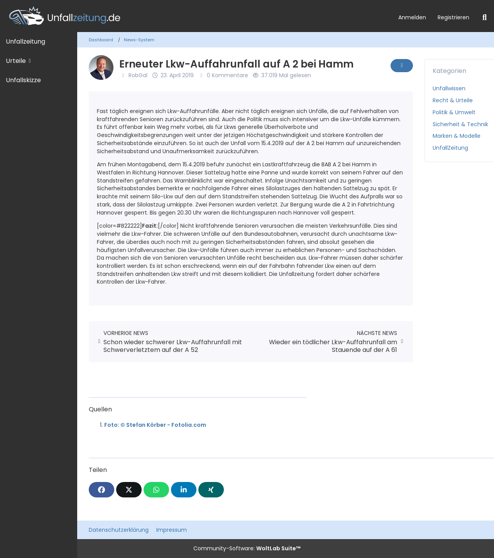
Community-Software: (247, 548)
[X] (129, 489)
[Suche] (484, 17)
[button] (183, 489)
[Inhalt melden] (402, 65)
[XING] (211, 489)
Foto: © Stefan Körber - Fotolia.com (155, 425)
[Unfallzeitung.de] (196, 16)
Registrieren (453, 17)
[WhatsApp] (156, 489)
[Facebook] (101, 489)
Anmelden (412, 17)
